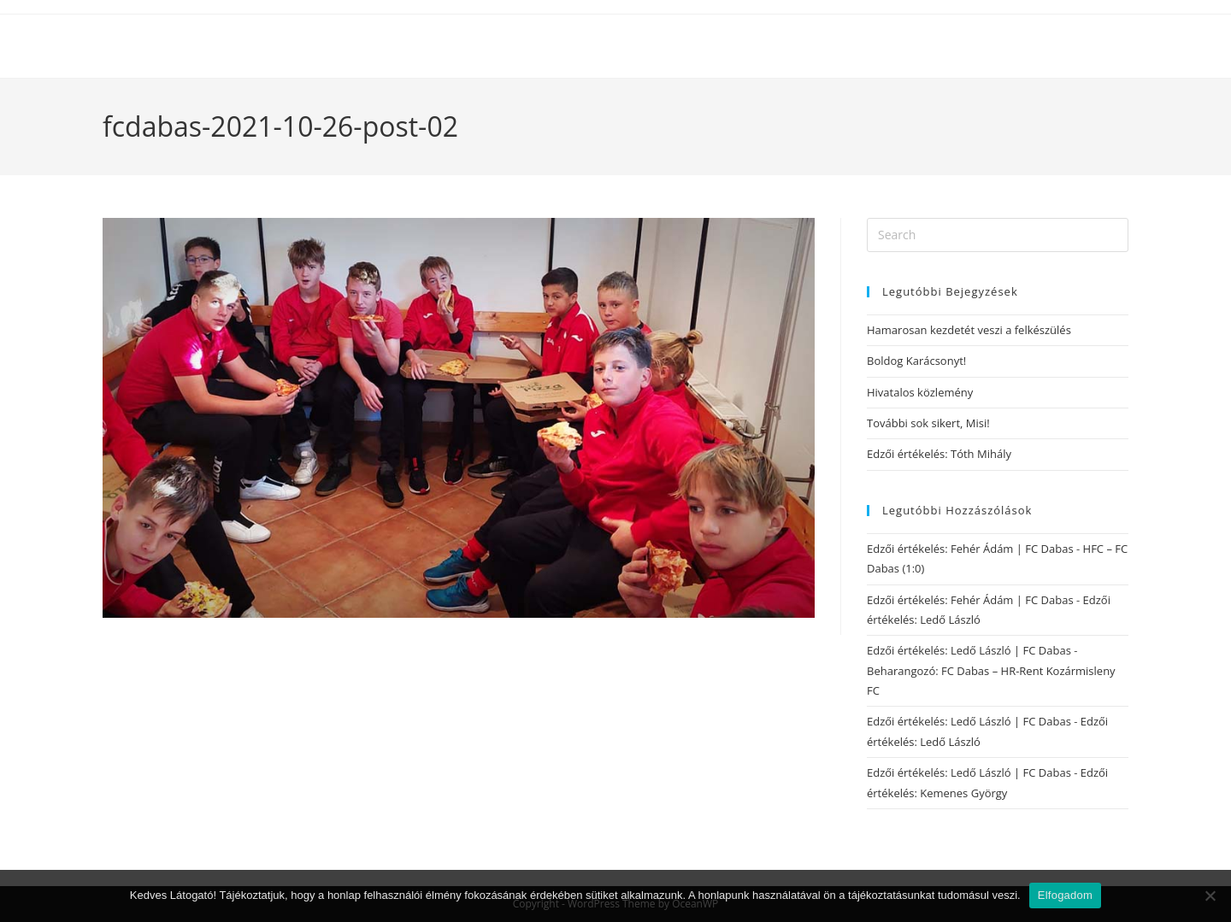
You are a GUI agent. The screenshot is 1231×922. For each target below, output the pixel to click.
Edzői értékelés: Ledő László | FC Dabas (969, 650)
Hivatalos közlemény (920, 392)
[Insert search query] (997, 235)
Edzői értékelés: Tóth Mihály (939, 453)
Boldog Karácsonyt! (916, 360)
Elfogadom (1065, 895)
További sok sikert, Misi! (928, 423)
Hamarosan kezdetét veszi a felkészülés (969, 330)
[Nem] (1209, 895)
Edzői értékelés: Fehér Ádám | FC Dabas (970, 548)
